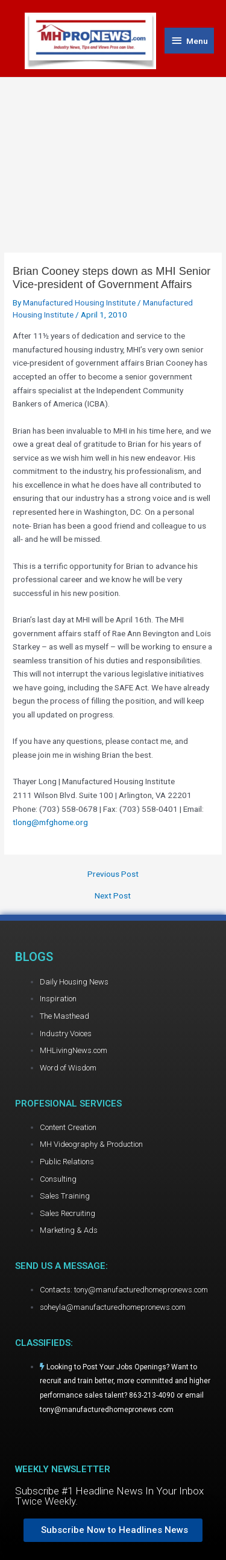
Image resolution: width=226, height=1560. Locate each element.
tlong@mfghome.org (50, 822)
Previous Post (113, 874)
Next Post (113, 896)
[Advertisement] (113, 153)
